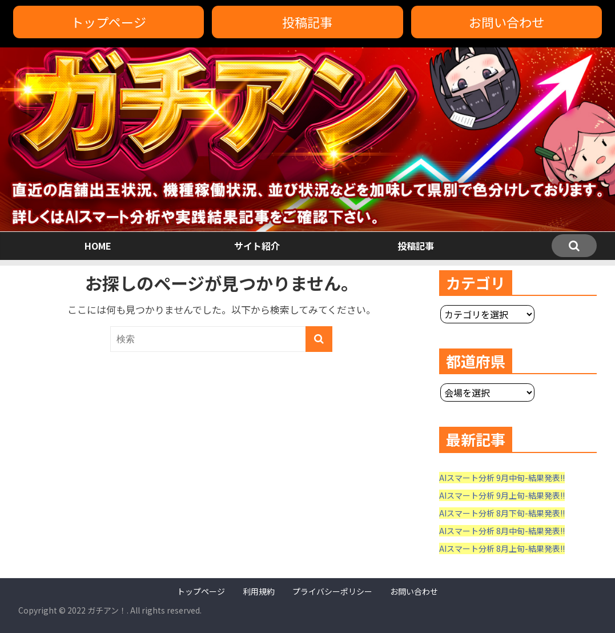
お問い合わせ (506, 22)
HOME (98, 246)
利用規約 (259, 591)
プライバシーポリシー (332, 591)
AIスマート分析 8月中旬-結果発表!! (502, 530)
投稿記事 (307, 22)
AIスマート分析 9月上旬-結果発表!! (502, 495)
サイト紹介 (257, 246)
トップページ (108, 22)
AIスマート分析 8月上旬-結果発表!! (502, 548)
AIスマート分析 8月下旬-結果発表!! (502, 513)
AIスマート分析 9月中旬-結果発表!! (502, 477)
